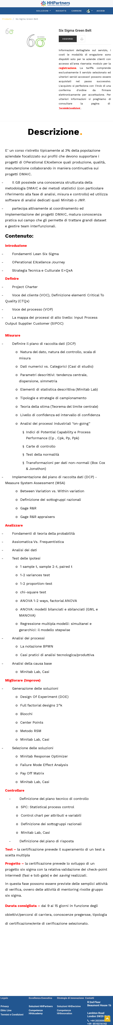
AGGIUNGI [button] (67, 39)
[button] (82, 39)
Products (7, 19)
